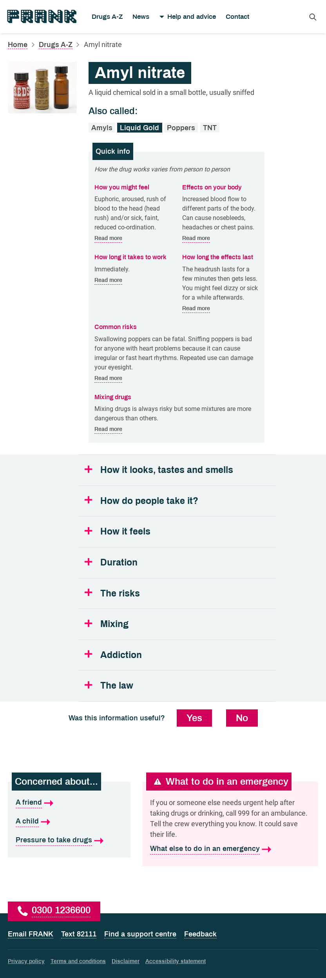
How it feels (125, 531)
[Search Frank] (312, 17)
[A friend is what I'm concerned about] (69, 802)
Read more (108, 238)
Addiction (121, 655)
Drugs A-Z (107, 16)
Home (17, 45)
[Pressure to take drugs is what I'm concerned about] (69, 840)
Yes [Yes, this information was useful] (194, 718)
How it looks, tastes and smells (166, 470)
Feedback (200, 934)
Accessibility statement (175, 961)
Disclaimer (125, 961)
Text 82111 (78, 934)
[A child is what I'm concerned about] (69, 821)
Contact (237, 16)
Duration (119, 562)
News (140, 16)
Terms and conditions (78, 961)
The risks (120, 593)
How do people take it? (149, 501)
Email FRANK (30, 934)
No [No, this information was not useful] (242, 718)
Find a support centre (140, 934)
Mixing (114, 624)
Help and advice (191, 16)
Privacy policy (26, 961)
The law (116, 686)
